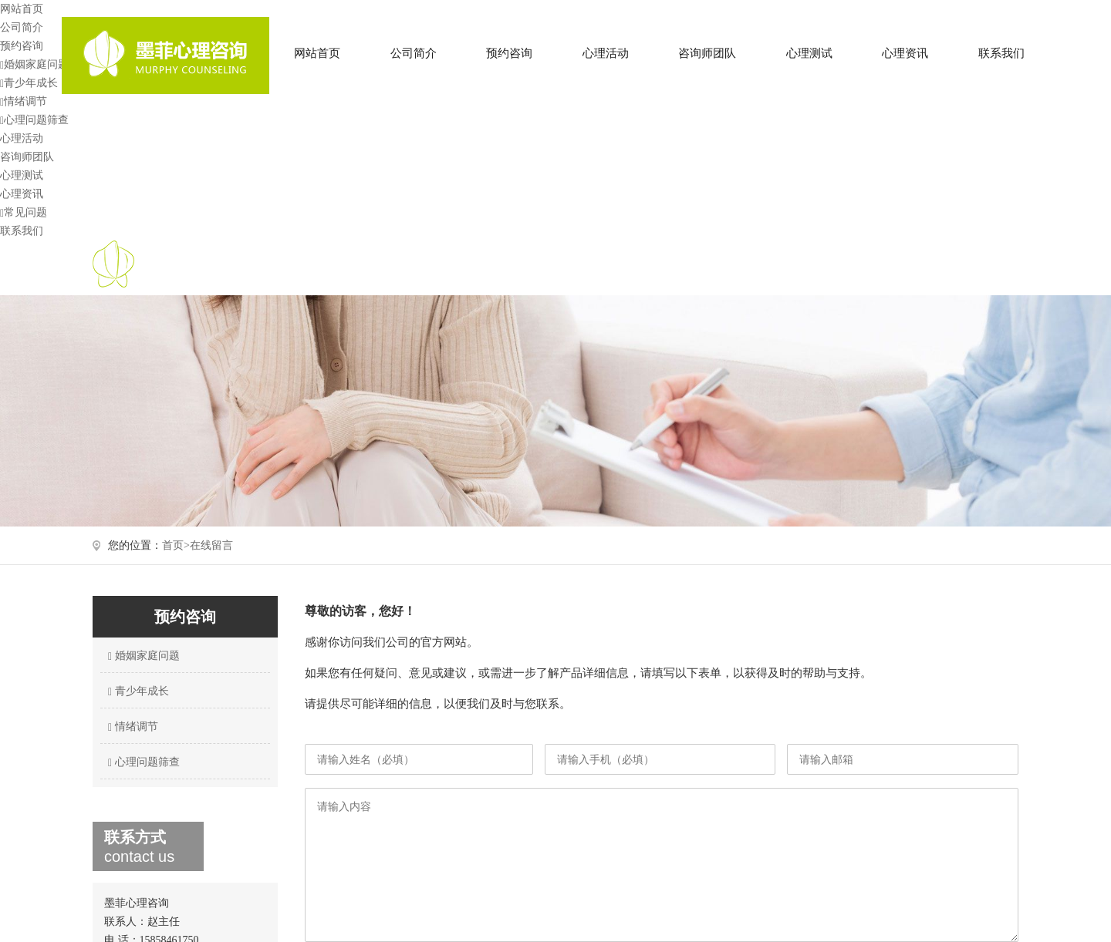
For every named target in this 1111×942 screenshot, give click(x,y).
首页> (176, 545)
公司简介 (413, 53)
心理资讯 (905, 53)
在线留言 (211, 545)
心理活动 (606, 53)
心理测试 (809, 53)
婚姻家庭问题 (34, 64)
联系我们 (1001, 53)
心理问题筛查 (34, 120)
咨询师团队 (707, 53)
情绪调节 (23, 101)
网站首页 (317, 53)
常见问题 (23, 212)
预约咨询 (509, 53)
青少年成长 (29, 83)
